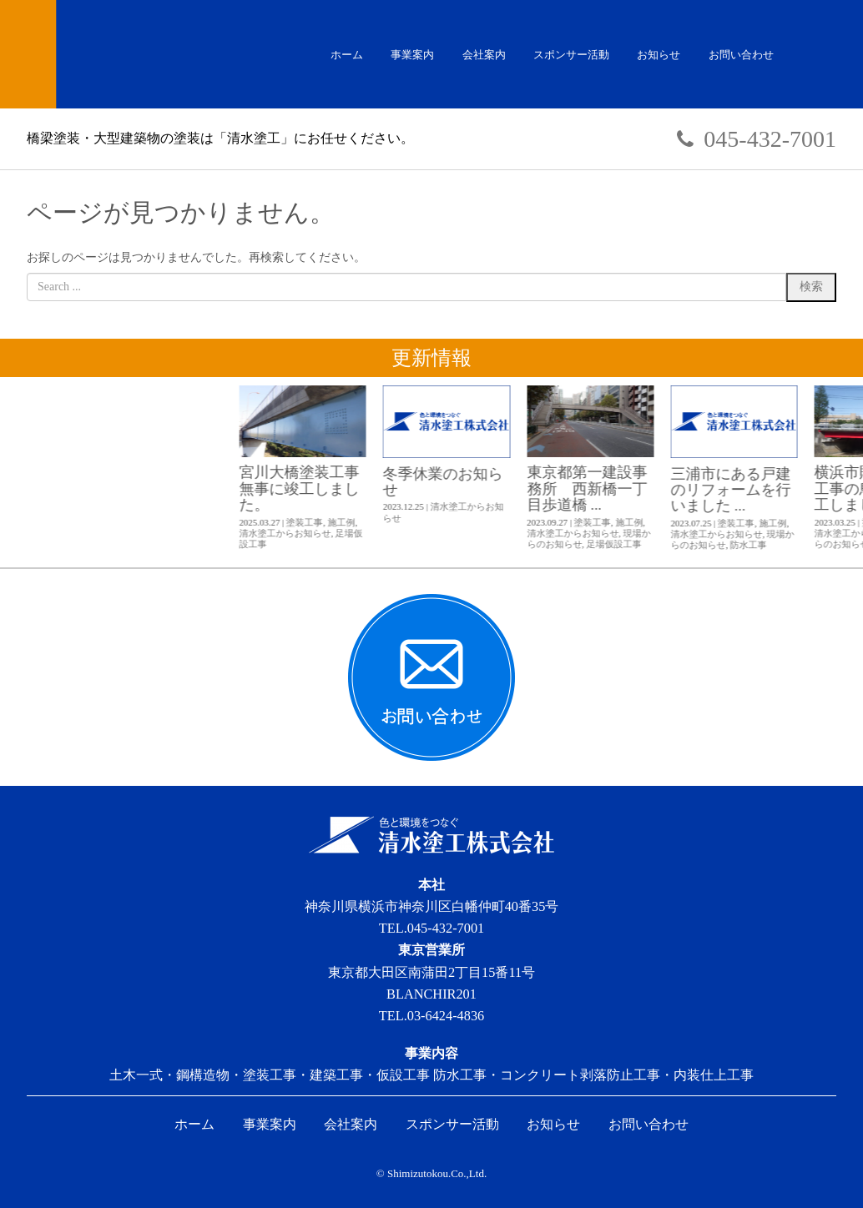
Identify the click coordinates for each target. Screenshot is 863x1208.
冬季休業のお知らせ (744, 482)
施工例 (643, 522)
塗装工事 (606, 522)
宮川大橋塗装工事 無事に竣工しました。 (608, 488)
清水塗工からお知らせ (587, 533)
